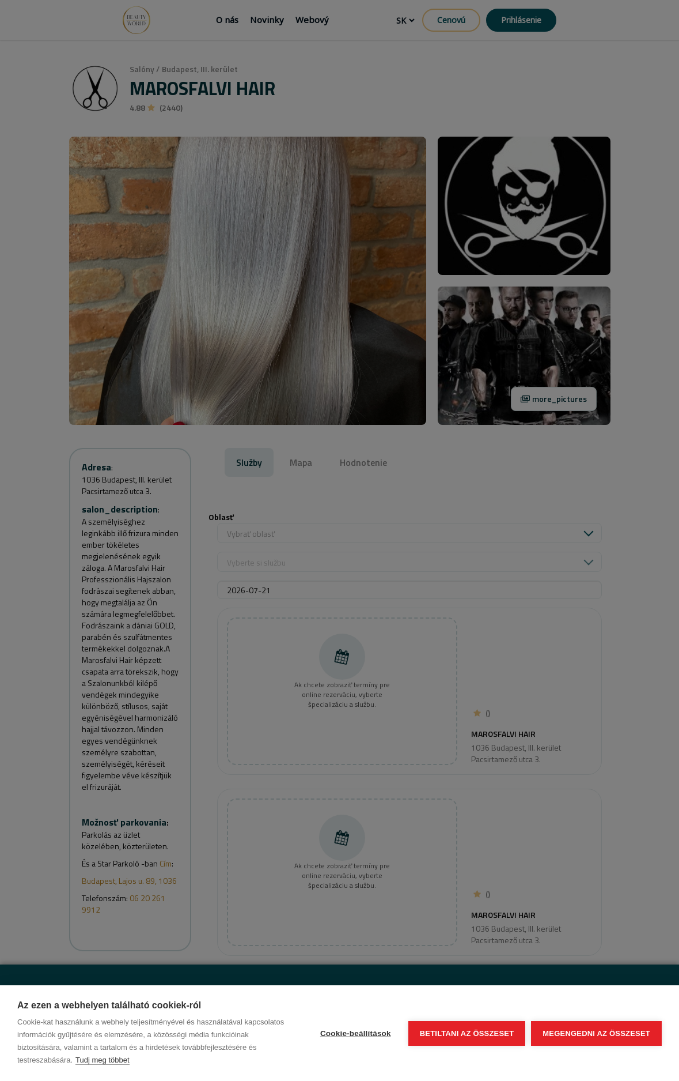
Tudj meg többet (102, 1060)
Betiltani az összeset (467, 1033)
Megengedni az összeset (596, 1033)
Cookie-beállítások (355, 1033)
